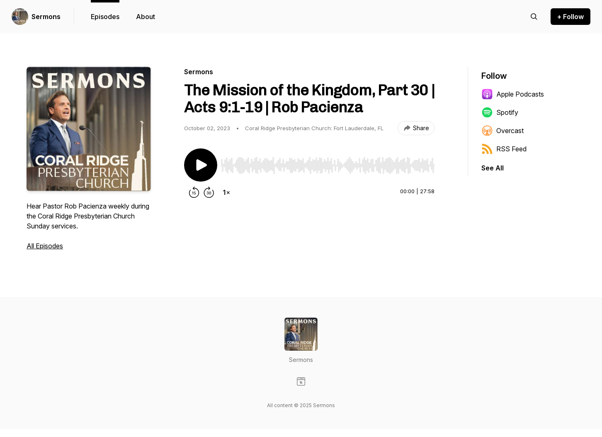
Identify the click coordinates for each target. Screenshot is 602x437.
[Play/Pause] (200, 165)
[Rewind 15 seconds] (194, 192)
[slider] (328, 165)
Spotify (499, 112)
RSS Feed (504, 149)
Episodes (105, 16)
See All (492, 168)
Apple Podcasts (512, 94)
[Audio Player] (328, 163)
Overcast (502, 130)
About (145, 16)
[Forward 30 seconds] (209, 192)
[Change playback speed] (226, 192)
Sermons (46, 16)
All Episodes (45, 246)
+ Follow (570, 16)
